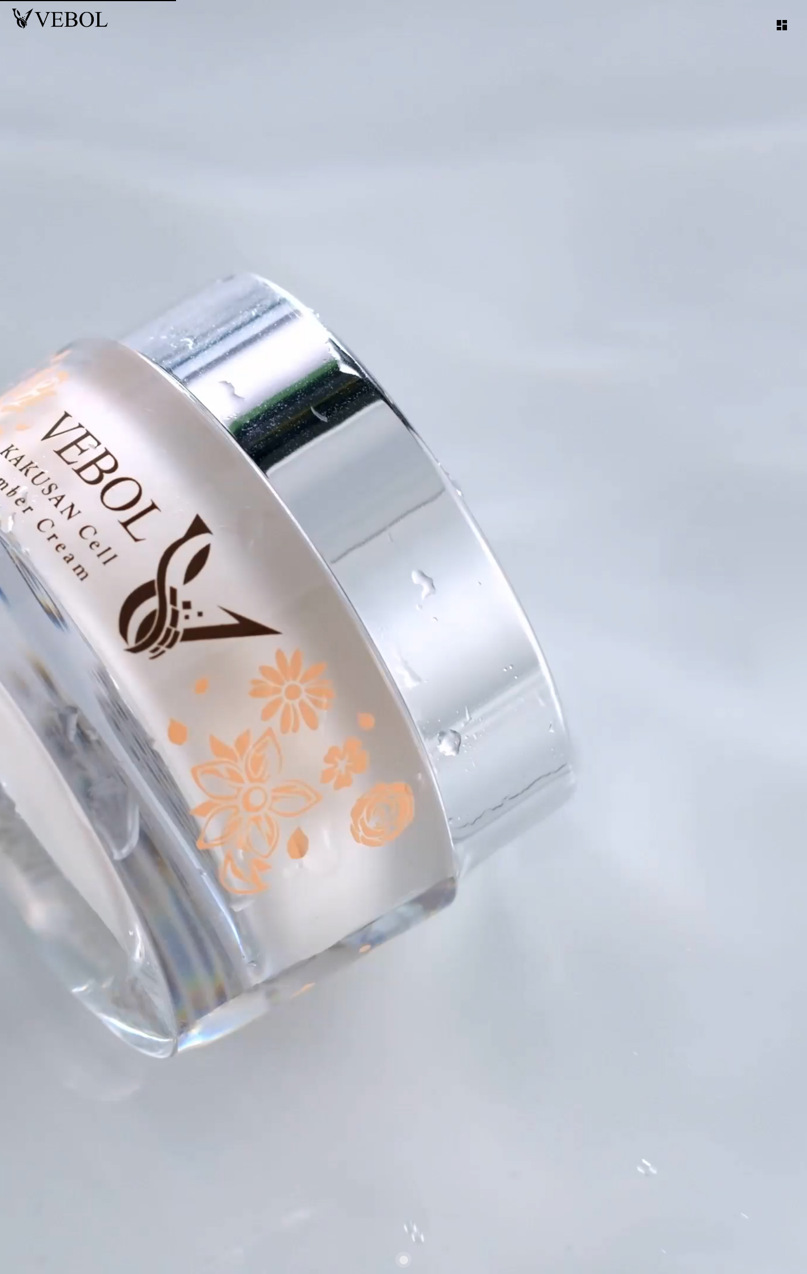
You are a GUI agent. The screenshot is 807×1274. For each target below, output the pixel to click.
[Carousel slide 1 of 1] (403, 1260)
